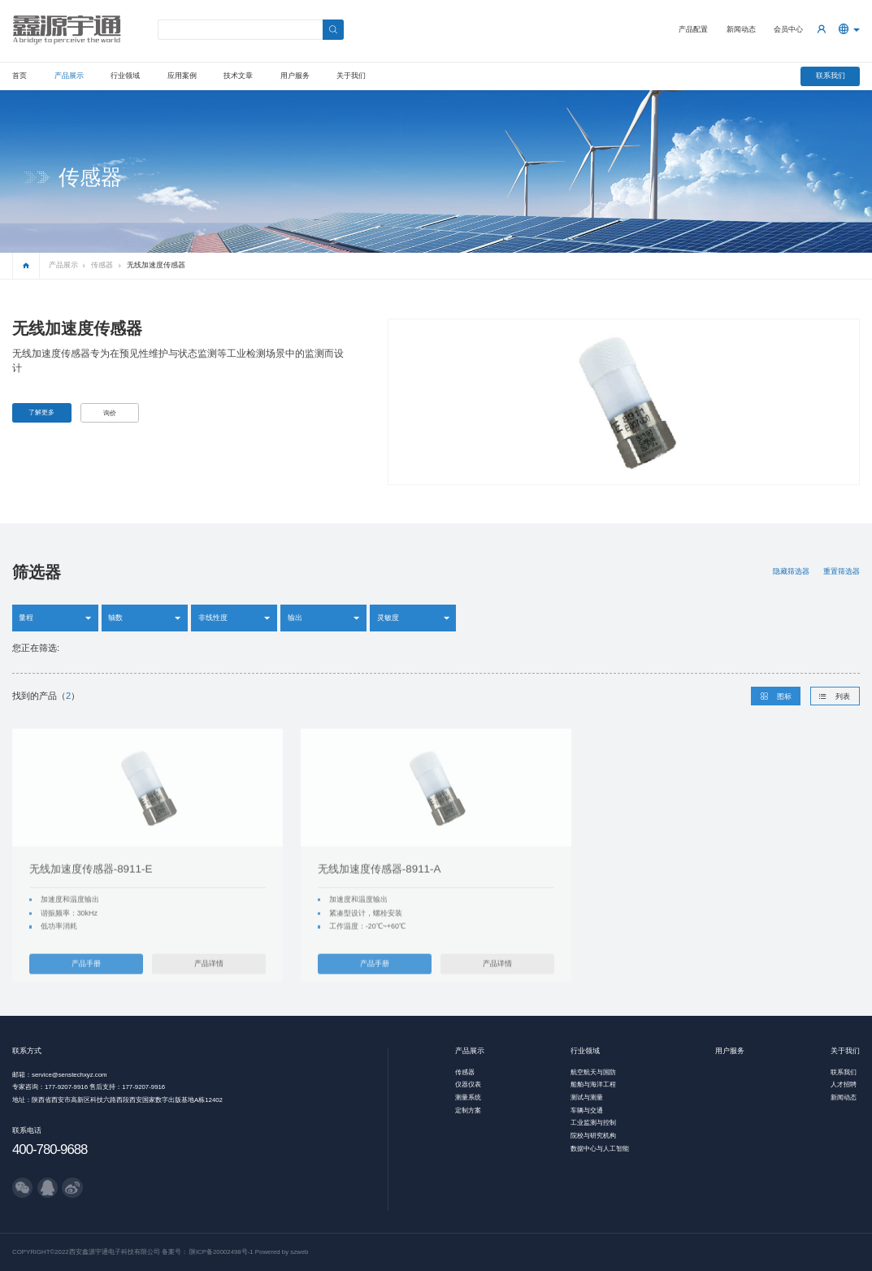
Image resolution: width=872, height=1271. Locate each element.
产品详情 (208, 980)
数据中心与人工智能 (599, 1148)
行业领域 (125, 76)
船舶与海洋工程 (593, 1084)
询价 (109, 413)
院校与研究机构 (593, 1135)
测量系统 (468, 1097)
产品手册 (86, 980)
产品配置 (693, 29)
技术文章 (238, 76)
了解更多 (41, 412)
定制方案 (468, 1110)
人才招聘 (844, 1084)
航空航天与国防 (593, 1072)
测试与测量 (586, 1097)
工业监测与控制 (593, 1122)
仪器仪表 (468, 1084)
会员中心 (788, 29)
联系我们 (830, 76)
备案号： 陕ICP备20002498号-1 (208, 1252)
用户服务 (295, 76)
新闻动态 (741, 29)
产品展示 (69, 76)
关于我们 (351, 76)
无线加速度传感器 (156, 265)
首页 (19, 76)
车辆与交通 (586, 1110)
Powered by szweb (282, 1252)
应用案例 (182, 76)
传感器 (102, 265)
